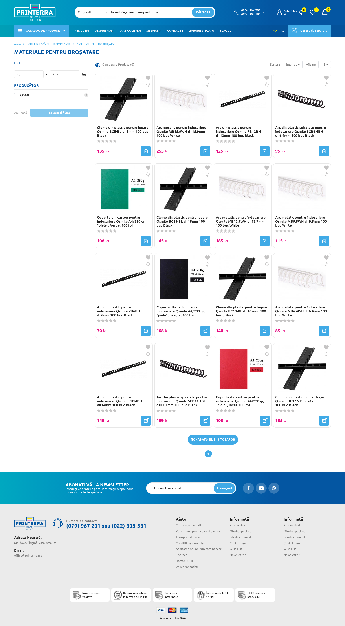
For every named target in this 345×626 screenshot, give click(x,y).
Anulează (20, 112)
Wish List (236, 549)
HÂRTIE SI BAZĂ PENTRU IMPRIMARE (49, 43)
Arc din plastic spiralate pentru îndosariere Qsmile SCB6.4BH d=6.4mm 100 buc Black (300, 131)
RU (283, 30)
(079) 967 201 (251, 10)
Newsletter (238, 555)
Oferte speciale (240, 531)
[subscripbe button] (224, 488)
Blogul (224, 30)
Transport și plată (188, 537)
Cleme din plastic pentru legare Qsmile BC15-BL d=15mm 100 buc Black (182, 221)
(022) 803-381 (251, 14)
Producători (238, 525)
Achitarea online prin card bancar (198, 549)
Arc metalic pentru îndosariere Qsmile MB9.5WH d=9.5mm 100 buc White (301, 221)
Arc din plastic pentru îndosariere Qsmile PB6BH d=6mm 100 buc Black (118, 311)
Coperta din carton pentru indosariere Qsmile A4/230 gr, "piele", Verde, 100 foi (121, 221)
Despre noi (103, 30)
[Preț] (29, 74)
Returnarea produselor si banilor (198, 531)
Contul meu (238, 543)
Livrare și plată (200, 30)
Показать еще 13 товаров (213, 439)
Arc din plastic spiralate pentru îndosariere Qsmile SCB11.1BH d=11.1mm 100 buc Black (181, 401)
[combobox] (93, 12)
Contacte (174, 30)
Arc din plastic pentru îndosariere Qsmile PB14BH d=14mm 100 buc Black (119, 401)
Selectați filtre (59, 112)
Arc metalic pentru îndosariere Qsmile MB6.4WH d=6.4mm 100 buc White (301, 311)
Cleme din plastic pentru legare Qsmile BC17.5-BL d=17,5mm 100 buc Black (301, 401)
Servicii (152, 30)
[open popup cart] (324, 12)
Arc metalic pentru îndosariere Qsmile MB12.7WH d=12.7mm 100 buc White (241, 221)
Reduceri (81, 30)
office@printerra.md (28, 555)
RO (274, 30)
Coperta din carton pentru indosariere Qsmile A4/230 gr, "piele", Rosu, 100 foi (240, 401)
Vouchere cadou (187, 567)
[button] (114, 31)
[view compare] (301, 12)
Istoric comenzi (240, 537)
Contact (181, 555)
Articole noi (130, 30)
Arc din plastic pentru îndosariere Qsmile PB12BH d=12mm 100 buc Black (238, 131)
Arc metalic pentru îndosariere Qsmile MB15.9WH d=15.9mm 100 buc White (181, 131)
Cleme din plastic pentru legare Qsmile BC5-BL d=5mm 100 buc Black (122, 131)
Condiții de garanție (190, 543)
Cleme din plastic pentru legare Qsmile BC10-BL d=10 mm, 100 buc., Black (241, 311)
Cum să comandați (188, 525)
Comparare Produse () (118, 64)
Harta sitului (184, 561)
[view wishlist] (313, 12)
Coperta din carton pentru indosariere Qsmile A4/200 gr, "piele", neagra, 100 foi (180, 311)
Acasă (17, 43)
